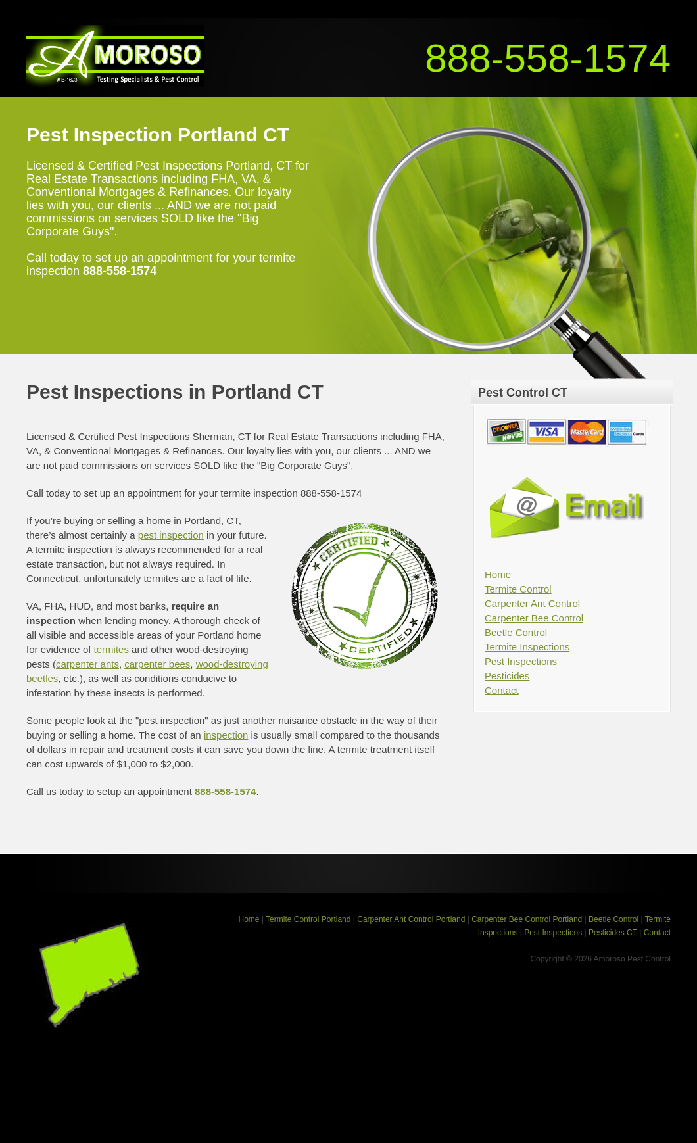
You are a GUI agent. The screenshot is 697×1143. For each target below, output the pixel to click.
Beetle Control (516, 632)
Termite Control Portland (308, 919)
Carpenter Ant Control (532, 603)
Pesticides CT (613, 932)
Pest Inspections (521, 661)
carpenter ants (87, 663)
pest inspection (171, 535)
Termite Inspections (527, 646)
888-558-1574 (548, 58)
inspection (226, 735)
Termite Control (518, 589)
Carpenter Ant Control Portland (411, 919)
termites (111, 649)
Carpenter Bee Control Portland (526, 919)
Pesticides (507, 675)
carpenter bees (157, 663)
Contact (502, 690)
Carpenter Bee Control (534, 617)
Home (498, 574)
